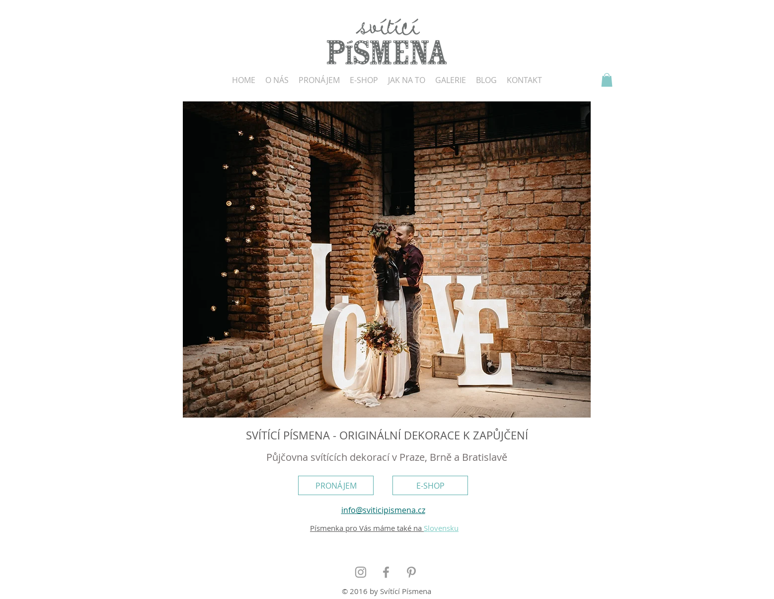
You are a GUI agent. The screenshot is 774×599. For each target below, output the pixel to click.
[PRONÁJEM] (336, 485)
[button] (607, 79)
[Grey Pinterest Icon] (411, 572)
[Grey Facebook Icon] (386, 572)
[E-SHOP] (430, 485)
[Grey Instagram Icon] (360, 572)
